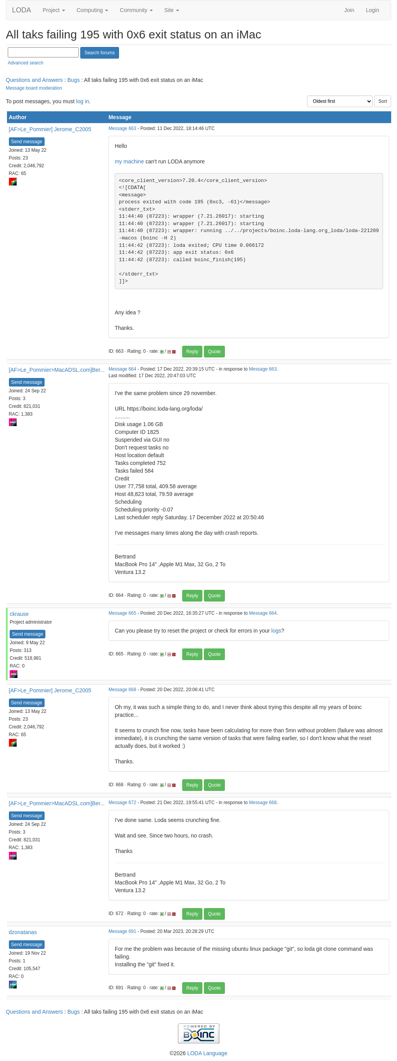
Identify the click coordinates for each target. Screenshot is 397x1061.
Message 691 (122, 931)
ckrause (19, 614)
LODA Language (207, 1053)
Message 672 (122, 802)
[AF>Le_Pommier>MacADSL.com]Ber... (57, 370)
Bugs (73, 80)
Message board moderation (34, 88)
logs (276, 631)
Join (349, 10)
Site (171, 10)
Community (136, 10)
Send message (26, 141)
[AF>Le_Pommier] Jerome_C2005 (50, 129)
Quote (214, 351)
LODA (21, 10)
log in (82, 101)
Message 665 (122, 613)
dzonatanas (23, 932)
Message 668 (122, 689)
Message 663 (122, 128)
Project (54, 10)
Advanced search (25, 63)
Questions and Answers (34, 80)
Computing (93, 10)
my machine (129, 161)
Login (372, 10)
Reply (192, 351)
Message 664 (122, 369)
